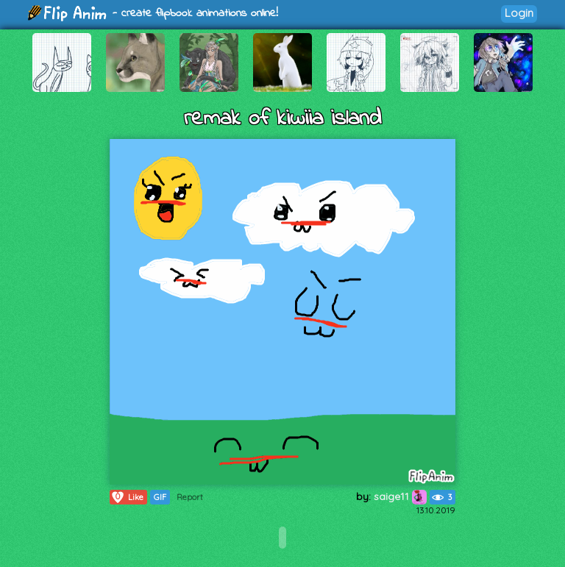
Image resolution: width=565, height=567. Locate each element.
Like (126, 497)
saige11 (400, 496)
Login (519, 13)
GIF (160, 497)
